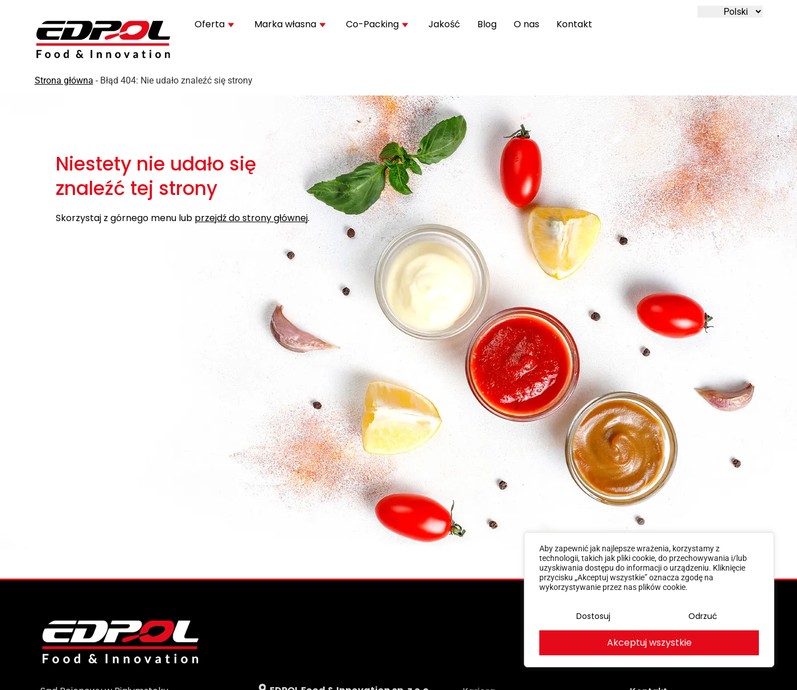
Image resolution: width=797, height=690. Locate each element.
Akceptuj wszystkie (649, 642)
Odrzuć (702, 616)
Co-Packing (377, 24)
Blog (487, 24)
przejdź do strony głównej (251, 219)
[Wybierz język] (730, 12)
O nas (526, 24)
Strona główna (64, 80)
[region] (649, 600)
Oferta (214, 24)
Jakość (444, 24)
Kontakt (574, 24)
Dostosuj (593, 616)
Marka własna (289, 24)
